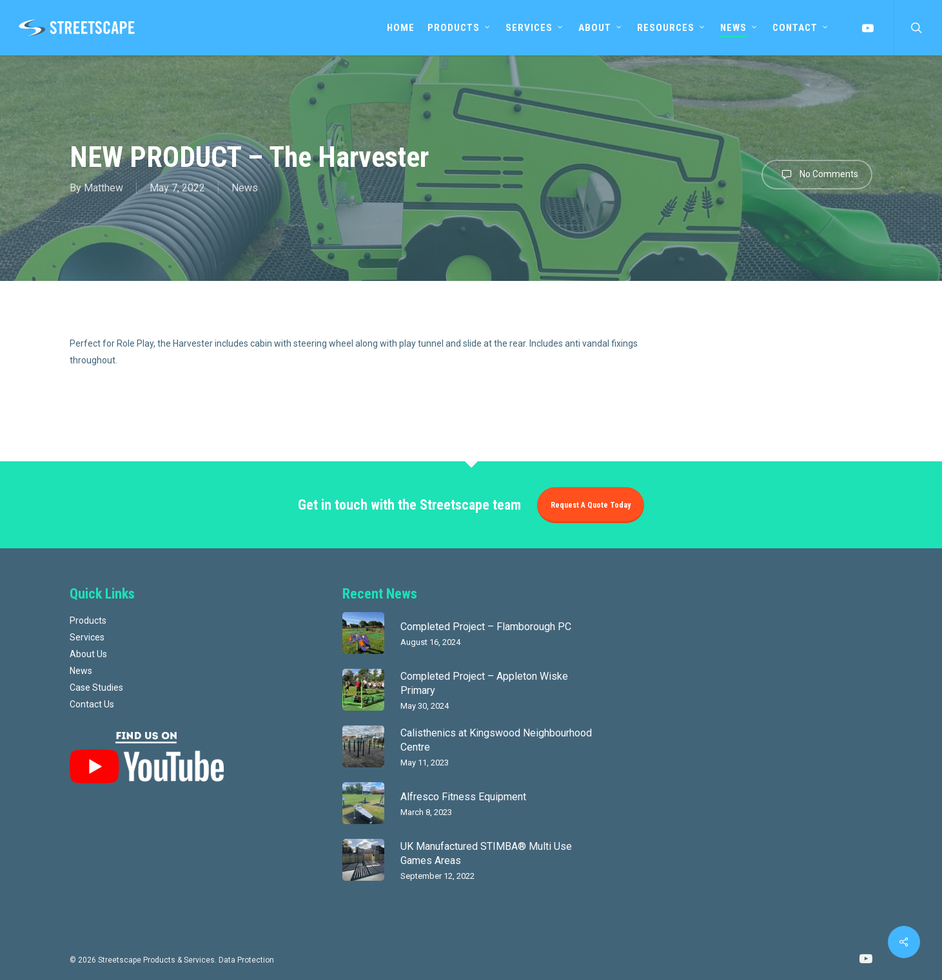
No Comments (817, 174)
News (244, 188)
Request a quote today (591, 505)
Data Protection (246, 960)
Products (88, 620)
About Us (88, 654)
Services (87, 637)
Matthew (103, 188)
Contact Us (92, 704)
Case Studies (96, 687)
